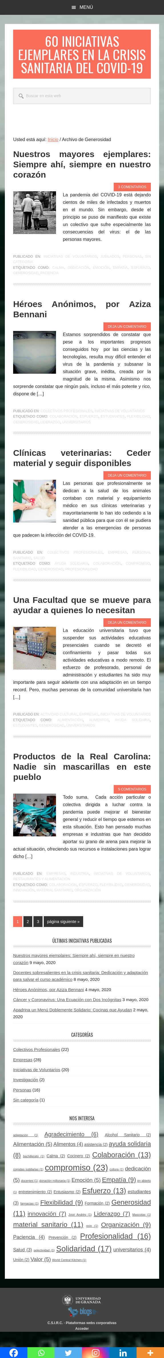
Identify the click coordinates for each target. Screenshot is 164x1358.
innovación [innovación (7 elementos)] (46, 1228)
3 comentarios (132, 202)
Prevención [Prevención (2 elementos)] (63, 1252)
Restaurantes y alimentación (41, 894)
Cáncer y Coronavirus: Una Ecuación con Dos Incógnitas (67, 1014)
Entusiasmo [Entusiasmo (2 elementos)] (67, 1207)
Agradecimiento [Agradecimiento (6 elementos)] (71, 1149)
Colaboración (63, 431)
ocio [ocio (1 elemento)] (92, 1241)
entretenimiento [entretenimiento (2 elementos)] (35, 1207)
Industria (79, 889)
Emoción (101, 282)
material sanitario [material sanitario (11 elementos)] (48, 1239)
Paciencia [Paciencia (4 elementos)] (29, 1252)
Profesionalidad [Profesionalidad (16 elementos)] (115, 1251)
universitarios (76, 437)
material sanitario (55, 905)
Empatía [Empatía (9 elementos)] (119, 1194)
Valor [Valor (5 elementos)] (41, 1274)
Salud (39, 573)
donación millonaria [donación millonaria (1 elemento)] (54, 1195)
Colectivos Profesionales (67, 426)
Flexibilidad (138, 431)
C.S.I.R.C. (55, 1338)
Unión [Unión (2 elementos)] (21, 1275)
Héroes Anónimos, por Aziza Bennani (48, 1004)
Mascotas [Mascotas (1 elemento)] (141, 1229)
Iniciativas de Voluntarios (70, 271)
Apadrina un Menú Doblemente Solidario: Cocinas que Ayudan (72, 1024)
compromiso (138, 578)
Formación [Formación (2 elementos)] (97, 1218)
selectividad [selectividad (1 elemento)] (44, 1265)
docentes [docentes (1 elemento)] (29, 1195)
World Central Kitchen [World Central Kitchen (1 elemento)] (69, 1275)
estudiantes (113, 431)
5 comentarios (132, 804)
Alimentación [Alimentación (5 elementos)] (32, 1159)
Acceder (82, 1343)
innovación (24, 905)
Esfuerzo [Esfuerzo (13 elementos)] (104, 1205)
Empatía (120, 282)
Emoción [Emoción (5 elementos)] (86, 1195)
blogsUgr (82, 1326)
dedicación (78, 282)
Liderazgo (50, 437)
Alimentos (99, 735)
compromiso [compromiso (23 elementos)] (76, 1182)
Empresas (117, 567)
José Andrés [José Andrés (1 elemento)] (79, 1229)
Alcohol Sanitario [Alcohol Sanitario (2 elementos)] (128, 1150)
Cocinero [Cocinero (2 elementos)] (78, 1171)
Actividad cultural (58, 729)
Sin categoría (25, 1114)
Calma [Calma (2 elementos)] (56, 1171)
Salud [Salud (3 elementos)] (22, 1264)
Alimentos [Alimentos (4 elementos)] (68, 1159)
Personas (132, 271)
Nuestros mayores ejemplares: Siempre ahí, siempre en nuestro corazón (82, 179)
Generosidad (26, 288)
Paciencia (49, 288)
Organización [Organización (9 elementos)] (126, 1239)
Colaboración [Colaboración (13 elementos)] (121, 1170)
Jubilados (109, 271)
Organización (87, 905)
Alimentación (70, 735)
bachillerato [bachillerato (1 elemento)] (33, 1171)
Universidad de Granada (82, 1315)
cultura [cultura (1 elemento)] (116, 1184)
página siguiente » (63, 937)
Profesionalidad (81, 584)
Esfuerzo (140, 282)
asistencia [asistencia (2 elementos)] (96, 1160)
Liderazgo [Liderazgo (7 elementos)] (112, 1228)
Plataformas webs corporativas (91, 1338)
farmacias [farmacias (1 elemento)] (29, 1218)
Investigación (25, 1094)
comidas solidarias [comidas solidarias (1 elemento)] (28, 1184)
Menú (86, 7)
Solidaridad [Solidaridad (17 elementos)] (84, 1263)
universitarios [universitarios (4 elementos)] (132, 1264)
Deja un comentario (127, 341)
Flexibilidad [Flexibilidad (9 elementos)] (61, 1217)
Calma (58, 282)
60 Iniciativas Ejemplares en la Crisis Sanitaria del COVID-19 (82, 61)
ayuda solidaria (71, 578)
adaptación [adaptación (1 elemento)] (25, 1150)
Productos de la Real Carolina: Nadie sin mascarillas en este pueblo (82, 781)
